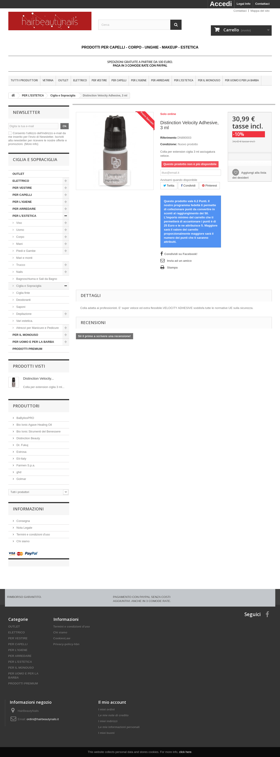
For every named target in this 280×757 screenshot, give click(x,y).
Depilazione (24, 313)
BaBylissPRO (25, 418)
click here (185, 752)
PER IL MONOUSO (209, 80)
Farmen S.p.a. (25, 465)
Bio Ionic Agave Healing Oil (34, 424)
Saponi (20, 306)
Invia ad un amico (179, 260)
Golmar (21, 479)
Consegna (23, 521)
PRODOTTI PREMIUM (27, 348)
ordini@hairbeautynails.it (43, 714)
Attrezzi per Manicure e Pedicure (37, 327)
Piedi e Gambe (26, 250)
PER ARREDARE (160, 80)
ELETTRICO (80, 80)
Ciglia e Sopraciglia (28, 285)
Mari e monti (24, 257)
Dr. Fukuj (22, 445)
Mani (19, 243)
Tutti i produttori (24, 80)
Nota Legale (24, 527)
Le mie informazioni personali (118, 722)
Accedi (221, 3)
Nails (19, 271)
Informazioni (28, 509)
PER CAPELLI (119, 80)
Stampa (172, 267)
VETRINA (48, 80)
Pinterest (209, 185)
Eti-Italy (21, 458)
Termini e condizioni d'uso (33, 534)
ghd (18, 472)
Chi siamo (23, 541)
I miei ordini (106, 705)
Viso (19, 222)
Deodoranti (23, 299)
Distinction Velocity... (38, 378)
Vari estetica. (24, 320)
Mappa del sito (260, 10)
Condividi (188, 185)
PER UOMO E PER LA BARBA (242, 80)
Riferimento (168, 137)
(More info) (31, 144)
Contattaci (262, 3)
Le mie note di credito (113, 711)
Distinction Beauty (28, 438)
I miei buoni (106, 728)
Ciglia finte (23, 292)
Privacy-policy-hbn (66, 639)
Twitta (168, 185)
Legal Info (243, 3)
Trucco (20, 264)
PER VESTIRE (99, 80)
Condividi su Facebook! (181, 254)
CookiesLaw (62, 634)
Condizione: (168, 144)
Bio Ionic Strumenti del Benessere (38, 431)
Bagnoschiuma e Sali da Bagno (36, 278)
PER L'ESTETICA (183, 80)
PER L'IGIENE (138, 80)
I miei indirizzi (107, 716)
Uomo (20, 229)
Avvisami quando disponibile (178, 180)
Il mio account (112, 697)
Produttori (26, 406)
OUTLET (63, 80)
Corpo (20, 236)
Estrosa (21, 451)
